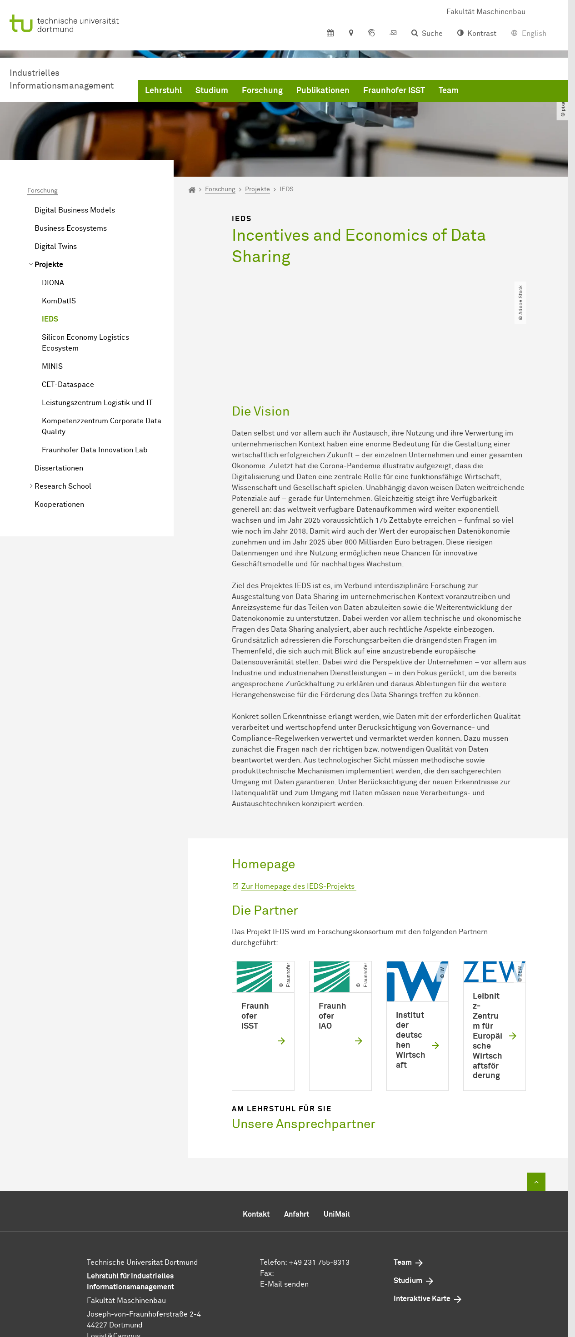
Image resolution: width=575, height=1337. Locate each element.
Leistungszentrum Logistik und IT (97, 402)
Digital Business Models (75, 210)
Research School (63, 486)
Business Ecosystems (71, 228)
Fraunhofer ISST (394, 91)
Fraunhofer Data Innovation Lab (95, 450)
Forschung (262, 91)
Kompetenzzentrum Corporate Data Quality (101, 426)
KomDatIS (59, 301)
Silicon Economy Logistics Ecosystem (85, 343)
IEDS (50, 319)
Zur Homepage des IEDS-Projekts (298, 839)
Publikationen (323, 91)
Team (449, 91)
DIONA (53, 283)
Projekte (49, 264)
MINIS (52, 366)
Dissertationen (59, 468)
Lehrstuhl (163, 91)
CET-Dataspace (68, 384)
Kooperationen (59, 504)
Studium (211, 91)
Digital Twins (56, 246)
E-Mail (271, 1237)
